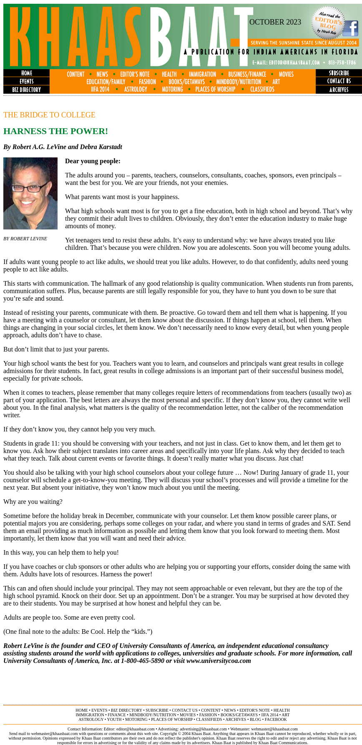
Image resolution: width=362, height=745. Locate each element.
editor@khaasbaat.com (135, 729)
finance (117, 715)
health (282, 710)
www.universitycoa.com (218, 660)
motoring (136, 719)
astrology (90, 719)
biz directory (126, 710)
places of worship (171, 719)
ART (285, 715)
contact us (185, 710)
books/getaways (239, 715)
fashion (208, 715)
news (230, 710)
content (210, 710)
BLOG (255, 719)
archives (235, 719)
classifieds (209, 719)
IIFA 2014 (270, 715)
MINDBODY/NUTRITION (152, 715)
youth (114, 719)
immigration (89, 715)
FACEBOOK (276, 719)
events (99, 710)
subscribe (157, 710)
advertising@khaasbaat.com (203, 729)
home (81, 710)
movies (188, 715)
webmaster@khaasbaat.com (274, 729)
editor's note (254, 710)
